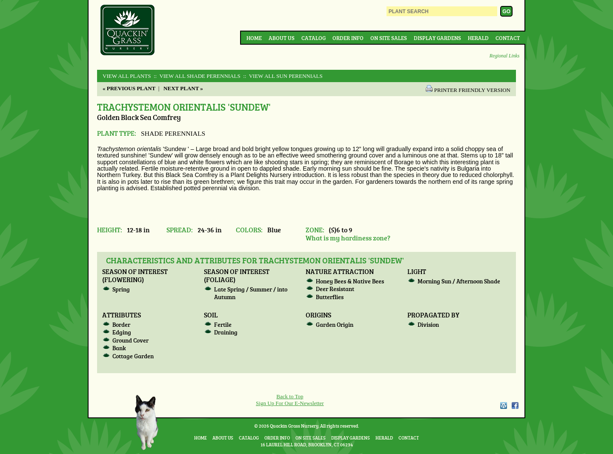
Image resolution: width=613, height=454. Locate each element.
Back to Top (289, 396)
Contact (508, 38)
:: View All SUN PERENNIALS (282, 76)
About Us (282, 38)
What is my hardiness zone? (348, 237)
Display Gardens (437, 38)
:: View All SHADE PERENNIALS (196, 76)
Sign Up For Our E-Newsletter (290, 403)
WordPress (503, 405)
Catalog (313, 38)
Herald (478, 38)
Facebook (515, 405)
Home (254, 38)
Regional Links (504, 56)
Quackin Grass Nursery (127, 30)
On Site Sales (388, 38)
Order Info (348, 38)
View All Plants (127, 76)
